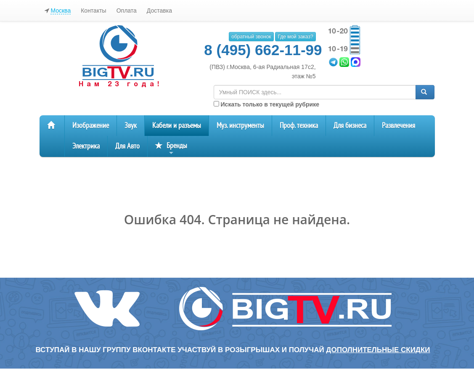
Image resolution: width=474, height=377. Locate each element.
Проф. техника (299, 125)
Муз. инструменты (240, 125)
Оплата (127, 10)
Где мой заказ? (295, 37)
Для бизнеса (350, 125)
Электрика (86, 146)
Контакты (93, 10)
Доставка (159, 10)
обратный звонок (251, 37)
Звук (130, 125)
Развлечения (398, 125)
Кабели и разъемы (176, 125)
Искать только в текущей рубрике (266, 104)
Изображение (90, 125)
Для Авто (127, 146)
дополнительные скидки (378, 350)
